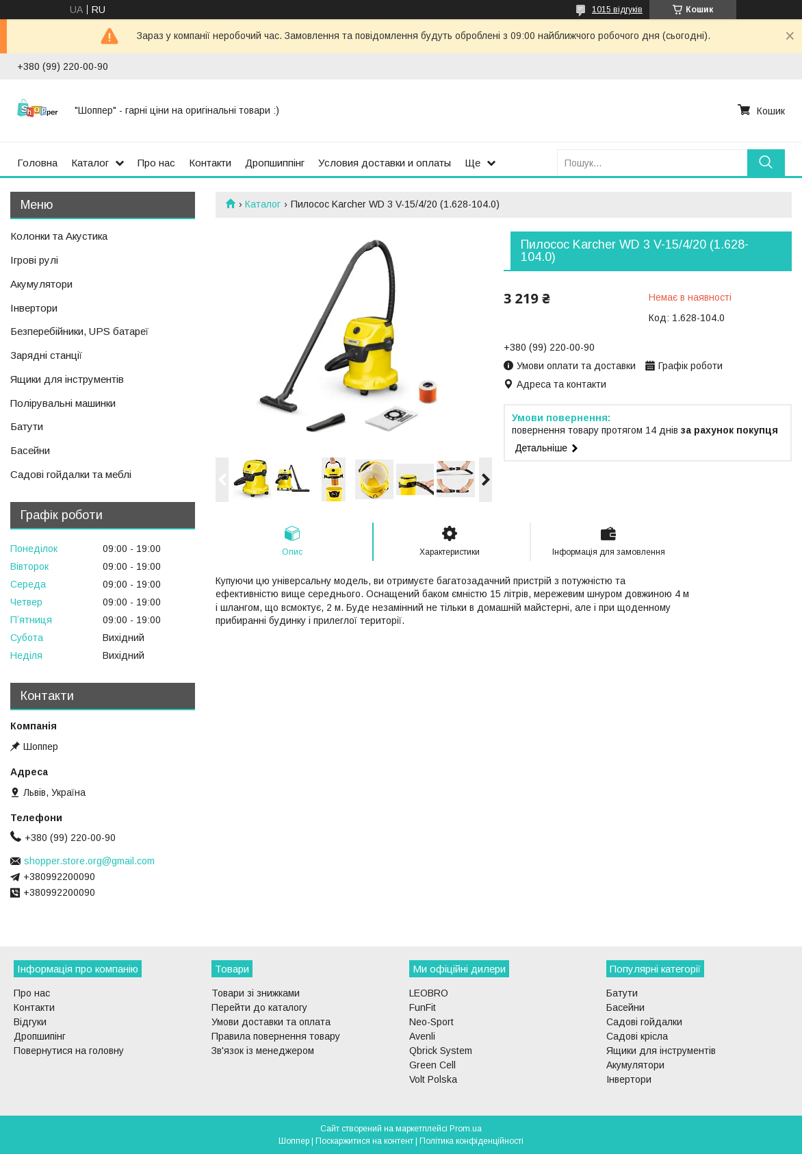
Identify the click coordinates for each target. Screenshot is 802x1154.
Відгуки (30, 1021)
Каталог (90, 162)
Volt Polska (433, 1079)
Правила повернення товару (275, 1036)
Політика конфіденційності (471, 1141)
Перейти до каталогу (259, 1007)
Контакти (210, 162)
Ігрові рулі (34, 260)
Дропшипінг (40, 1036)
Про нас (156, 162)
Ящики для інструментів (67, 379)
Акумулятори (41, 284)
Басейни (30, 450)
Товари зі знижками (255, 993)
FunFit (422, 1007)
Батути (26, 426)
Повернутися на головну (69, 1050)
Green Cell (432, 1064)
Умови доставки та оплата (271, 1021)
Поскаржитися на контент (364, 1141)
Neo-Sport (431, 1021)
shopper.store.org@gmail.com (89, 860)
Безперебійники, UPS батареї (79, 331)
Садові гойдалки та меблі (70, 474)
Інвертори (33, 308)
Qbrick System (440, 1050)
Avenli (422, 1036)
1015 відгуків (617, 9)
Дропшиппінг (275, 162)
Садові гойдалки (644, 1021)
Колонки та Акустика (58, 236)
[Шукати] (766, 162)
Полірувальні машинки (63, 403)
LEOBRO (428, 993)
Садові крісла (637, 1036)
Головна (37, 162)
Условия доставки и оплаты (384, 162)
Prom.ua (466, 1128)
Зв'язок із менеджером (262, 1050)
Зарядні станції (46, 355)
